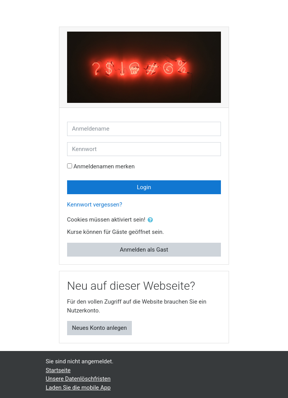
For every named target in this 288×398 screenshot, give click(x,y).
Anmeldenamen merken (104, 166)
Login (144, 187)
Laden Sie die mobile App (78, 387)
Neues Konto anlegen (99, 327)
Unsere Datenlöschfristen (78, 378)
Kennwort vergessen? (94, 204)
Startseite (58, 370)
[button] (152, 220)
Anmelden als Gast (144, 249)
